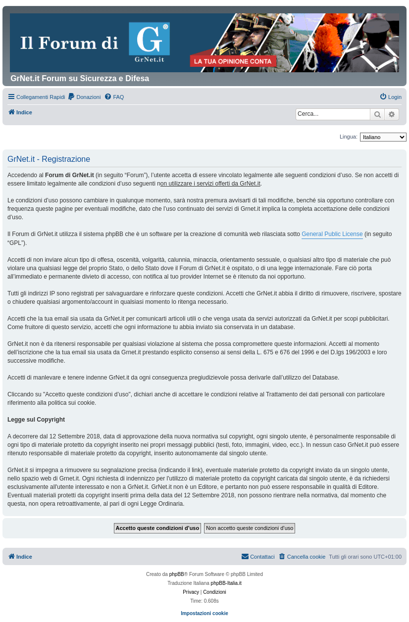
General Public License (332, 234)
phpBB (176, 574)
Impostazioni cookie (204, 613)
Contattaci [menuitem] (258, 556)
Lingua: (349, 137)
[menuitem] (84, 97)
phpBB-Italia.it (226, 583)
